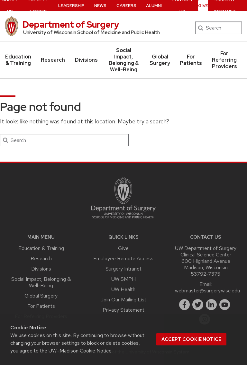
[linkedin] (211, 304)
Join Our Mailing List (123, 299)
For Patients (191, 60)
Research (53, 60)
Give (123, 248)
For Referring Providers (224, 60)
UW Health (123, 289)
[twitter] (197, 304)
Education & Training (18, 60)
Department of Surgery (71, 24)
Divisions (86, 60)
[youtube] (224, 304)
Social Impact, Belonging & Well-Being (124, 60)
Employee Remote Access (123, 258)
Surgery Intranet (123, 268)
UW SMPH (123, 279)
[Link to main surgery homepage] (123, 220)
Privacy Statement (123, 310)
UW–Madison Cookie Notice (80, 350)
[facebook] (184, 304)
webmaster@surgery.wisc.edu (207, 290)
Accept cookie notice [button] (191, 339)
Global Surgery (160, 60)
